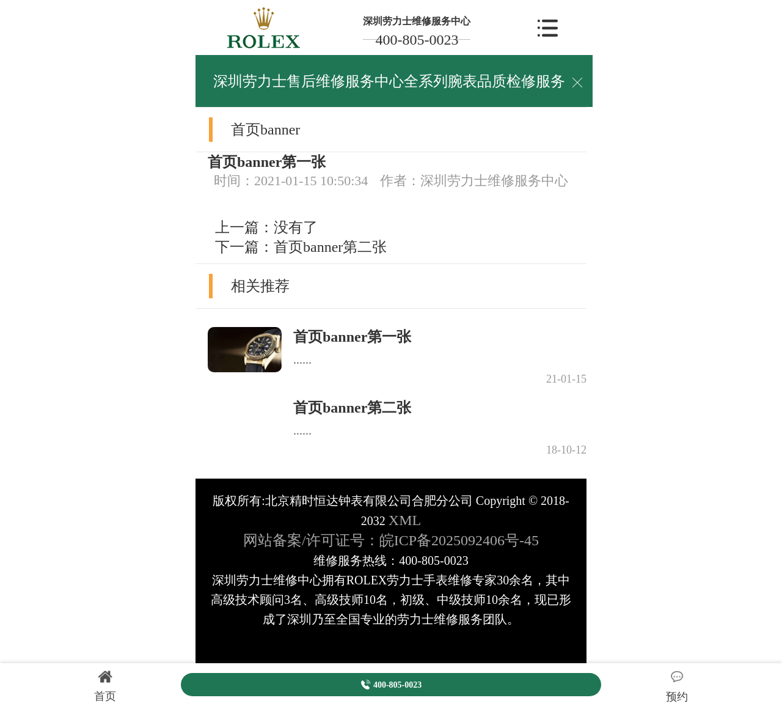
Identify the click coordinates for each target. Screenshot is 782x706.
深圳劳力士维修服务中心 (416, 21)
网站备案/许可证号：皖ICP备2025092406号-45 (391, 540)
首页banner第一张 (352, 337)
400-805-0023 (416, 40)
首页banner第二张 (330, 247)
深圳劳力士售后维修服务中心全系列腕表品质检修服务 (389, 81)
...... (302, 359)
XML (405, 520)
